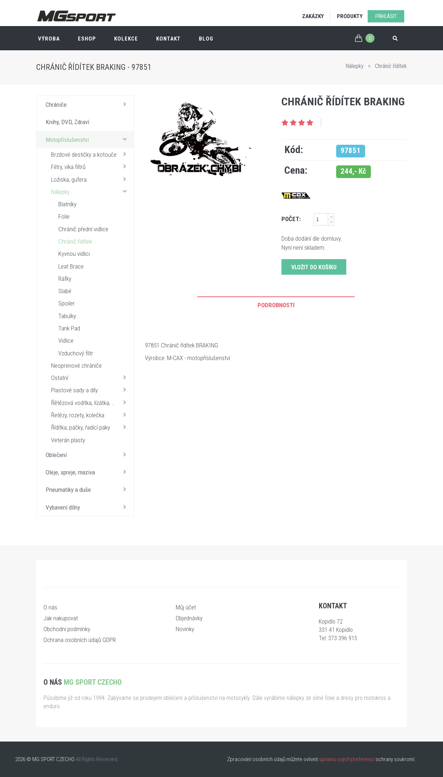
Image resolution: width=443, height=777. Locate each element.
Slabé (64, 291)
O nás (50, 607)
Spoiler (66, 303)
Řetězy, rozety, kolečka (90, 414)
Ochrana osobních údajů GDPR (79, 639)
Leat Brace (71, 266)
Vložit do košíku (314, 267)
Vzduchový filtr (75, 353)
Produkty (350, 16)
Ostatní (90, 377)
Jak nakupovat (60, 618)
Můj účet (186, 607)
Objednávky (189, 618)
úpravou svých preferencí (347, 759)
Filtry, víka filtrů (90, 166)
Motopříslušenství (88, 139)
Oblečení (88, 454)
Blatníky (67, 204)
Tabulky (67, 316)
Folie (64, 216)
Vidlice (66, 340)
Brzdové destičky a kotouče (90, 154)
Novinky (185, 629)
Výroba (49, 38)
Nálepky (355, 66)
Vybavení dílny (88, 507)
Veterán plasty (68, 440)
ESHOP (87, 38)
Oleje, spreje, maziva (88, 472)
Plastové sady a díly (90, 389)
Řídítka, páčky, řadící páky (90, 427)
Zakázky (313, 16)
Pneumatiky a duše (88, 489)
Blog (206, 38)
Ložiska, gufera (90, 179)
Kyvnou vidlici (74, 253)
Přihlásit (386, 16)
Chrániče (88, 104)
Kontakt (168, 38)
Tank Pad (69, 328)
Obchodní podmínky (66, 629)
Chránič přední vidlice (83, 229)
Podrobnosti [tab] (276, 305)
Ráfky (64, 278)
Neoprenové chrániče (76, 365)
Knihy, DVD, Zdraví (67, 122)
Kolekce (126, 38)
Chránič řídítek (391, 66)
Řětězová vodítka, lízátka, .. (90, 402)
